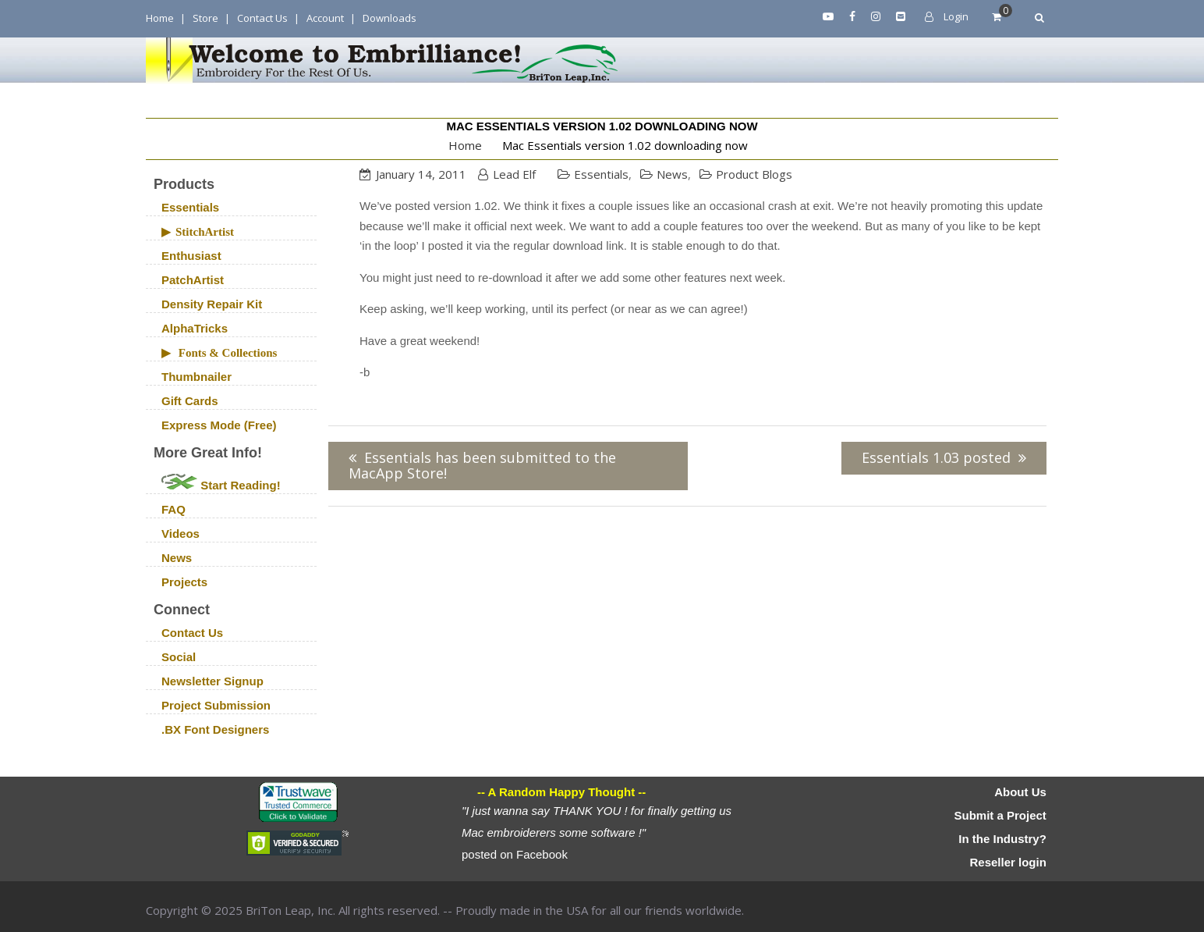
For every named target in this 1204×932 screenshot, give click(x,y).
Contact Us (262, 18)
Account (325, 18)
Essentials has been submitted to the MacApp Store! (482, 465)
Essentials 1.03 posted (936, 457)
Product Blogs (754, 174)
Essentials (601, 174)
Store (205, 18)
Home (160, 18)
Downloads (389, 18)
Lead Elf (514, 174)
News (672, 174)
